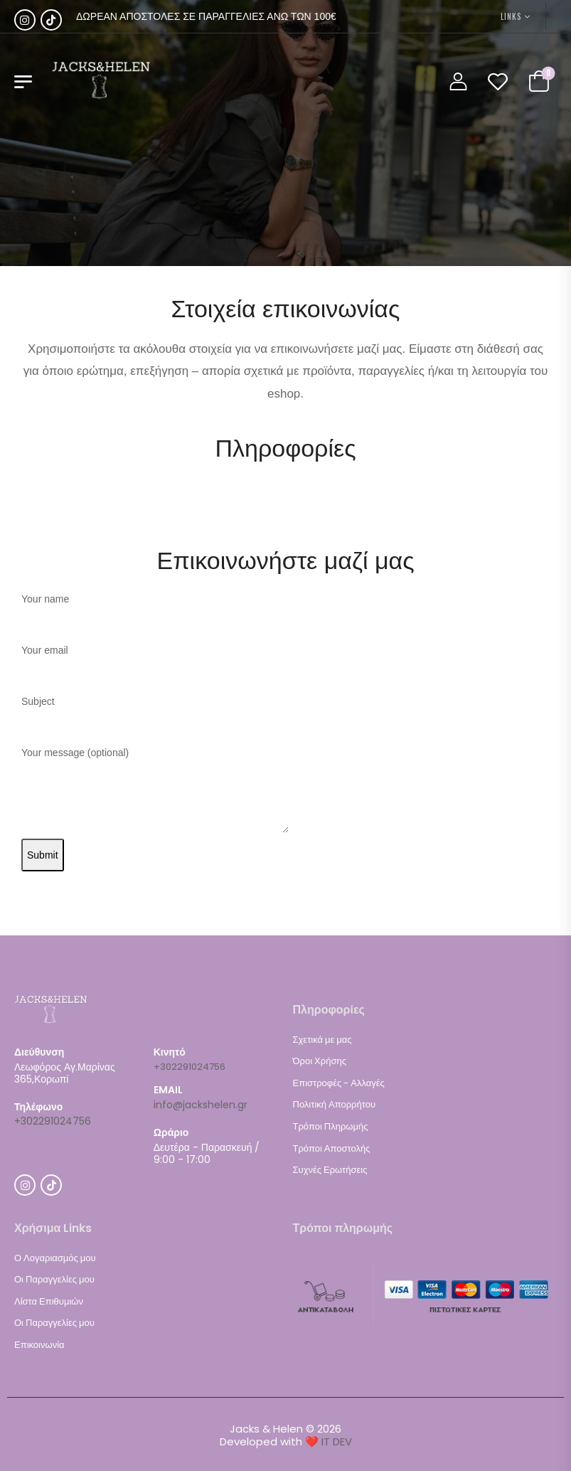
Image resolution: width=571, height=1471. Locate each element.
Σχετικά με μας (322, 1039)
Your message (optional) (155, 791)
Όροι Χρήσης (319, 1061)
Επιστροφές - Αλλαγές (339, 1083)
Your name (153, 611)
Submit (42, 855)
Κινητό (170, 1052)
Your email (153, 662)
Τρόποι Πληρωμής (330, 1126)
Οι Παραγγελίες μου (54, 1279)
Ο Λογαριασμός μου (55, 1258)
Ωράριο (171, 1133)
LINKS (511, 16)
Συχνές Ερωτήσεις (330, 1170)
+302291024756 (52, 1121)
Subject (153, 714)
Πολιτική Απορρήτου (334, 1104)
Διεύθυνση (39, 1052)
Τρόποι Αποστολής (331, 1148)
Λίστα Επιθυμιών (48, 1301)
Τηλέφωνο (38, 1107)
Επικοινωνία (39, 1344)
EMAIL (168, 1090)
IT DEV (336, 1441)
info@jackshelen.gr (200, 1105)
